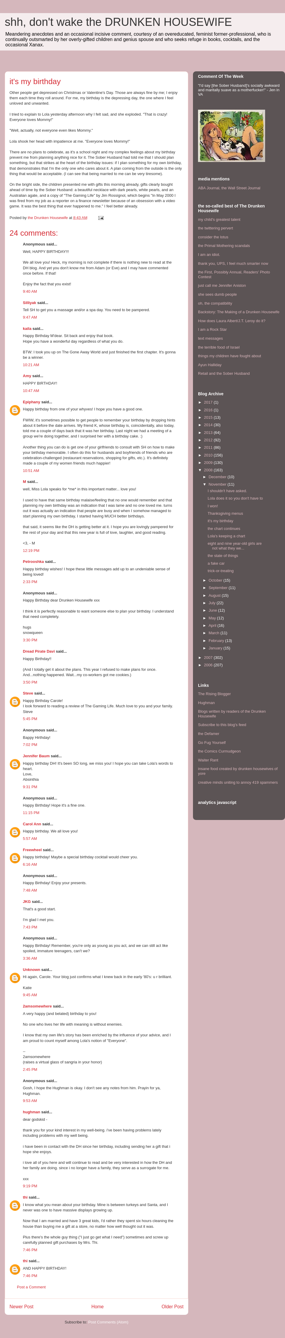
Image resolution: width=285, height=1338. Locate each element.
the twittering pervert (215, 228)
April (213, 625)
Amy (27, 376)
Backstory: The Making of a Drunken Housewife (238, 312)
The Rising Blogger (214, 694)
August (215, 595)
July (213, 603)
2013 (209, 432)
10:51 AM (31, 470)
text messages (210, 338)
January (216, 648)
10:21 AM (31, 365)
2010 (209, 455)
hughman (31, 1112)
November (218, 484)
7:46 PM (30, 1250)
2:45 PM (30, 1069)
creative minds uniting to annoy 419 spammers (238, 782)
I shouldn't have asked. (227, 491)
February (217, 640)
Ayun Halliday (209, 365)
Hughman (206, 703)
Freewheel (32, 850)
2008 (209, 470)
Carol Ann (32, 824)
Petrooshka (33, 561)
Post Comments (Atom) (108, 1322)
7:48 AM (30, 890)
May (213, 618)
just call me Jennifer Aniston (222, 285)
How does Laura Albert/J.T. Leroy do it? (231, 321)
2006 (209, 665)
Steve (28, 693)
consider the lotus (213, 237)
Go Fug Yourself (212, 742)
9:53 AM (30, 1100)
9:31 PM (30, 787)
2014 (209, 425)
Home (97, 1306)
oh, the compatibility (215, 303)
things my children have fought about (229, 356)
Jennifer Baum (36, 756)
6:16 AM (30, 864)
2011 (209, 447)
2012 (209, 440)
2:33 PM (30, 582)
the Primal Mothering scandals (224, 245)
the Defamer (208, 733)
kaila (27, 328)
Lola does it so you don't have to (235, 498)
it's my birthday (220, 521)
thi (25, 1197)
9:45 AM (30, 995)
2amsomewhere (37, 1006)
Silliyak (29, 302)
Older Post (172, 1306)
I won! (213, 506)
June (213, 610)
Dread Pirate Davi (39, 651)
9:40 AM (30, 291)
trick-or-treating (220, 571)
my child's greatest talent (219, 219)
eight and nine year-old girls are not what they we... (235, 545)
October (216, 580)
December (218, 477)
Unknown (31, 969)
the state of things (223, 555)
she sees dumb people (217, 294)
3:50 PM (30, 682)
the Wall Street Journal (240, 188)
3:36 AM (30, 958)
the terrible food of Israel (219, 347)
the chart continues (224, 528)
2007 (209, 657)
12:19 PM (31, 550)
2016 (209, 410)
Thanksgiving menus (225, 513)
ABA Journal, (209, 188)
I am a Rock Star (212, 329)
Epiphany (31, 402)
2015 (209, 417)
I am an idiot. (209, 254)
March (215, 633)
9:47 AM (30, 317)
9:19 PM (30, 1186)
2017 (209, 402)
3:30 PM (30, 640)
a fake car (216, 563)
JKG (27, 901)
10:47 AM (31, 390)
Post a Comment (31, 1287)
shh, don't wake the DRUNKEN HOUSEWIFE (118, 22)
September (219, 587)
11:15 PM (31, 812)
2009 (209, 462)
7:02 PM (30, 744)
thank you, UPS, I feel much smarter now (233, 263)
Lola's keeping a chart (226, 536)
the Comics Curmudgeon (219, 751)
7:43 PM (30, 927)
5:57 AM (30, 838)
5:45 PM (30, 719)
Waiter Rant (208, 760)
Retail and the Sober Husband (224, 373)
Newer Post (22, 1306)
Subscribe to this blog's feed (222, 724)
